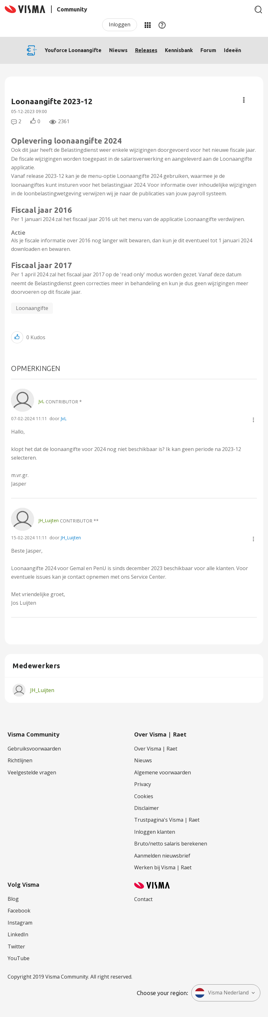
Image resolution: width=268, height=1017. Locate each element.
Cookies (143, 796)
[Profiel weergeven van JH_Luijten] (48, 520)
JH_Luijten (71, 538)
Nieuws (118, 50)
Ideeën (232, 50)
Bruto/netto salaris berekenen (170, 843)
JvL (64, 418)
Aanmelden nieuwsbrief (162, 855)
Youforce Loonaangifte (73, 50)
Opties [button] (243, 100)
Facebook (19, 910)
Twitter (16, 946)
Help (162, 24)
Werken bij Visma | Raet (163, 867)
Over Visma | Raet (155, 748)
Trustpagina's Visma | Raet (166, 819)
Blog (13, 898)
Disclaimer (146, 808)
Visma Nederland (222, 993)
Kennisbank (179, 50)
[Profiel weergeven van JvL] (41, 401)
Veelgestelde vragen (32, 772)
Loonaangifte (32, 308)
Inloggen (119, 24)
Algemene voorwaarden (162, 772)
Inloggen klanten (154, 831)
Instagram (20, 922)
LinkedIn (18, 934)
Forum (208, 50)
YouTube (18, 958)
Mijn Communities (147, 24)
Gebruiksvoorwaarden (34, 748)
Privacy (142, 784)
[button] (17, 337)
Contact (143, 899)
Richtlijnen (20, 760)
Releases (146, 50)
